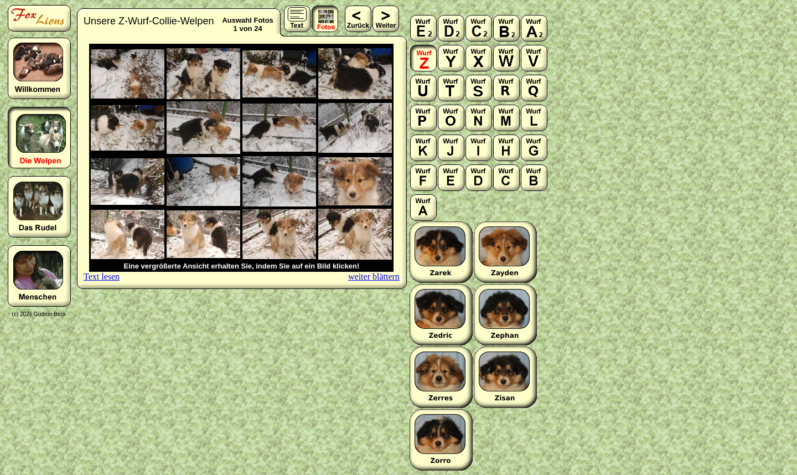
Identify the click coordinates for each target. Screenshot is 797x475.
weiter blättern (374, 276)
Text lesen (102, 276)
